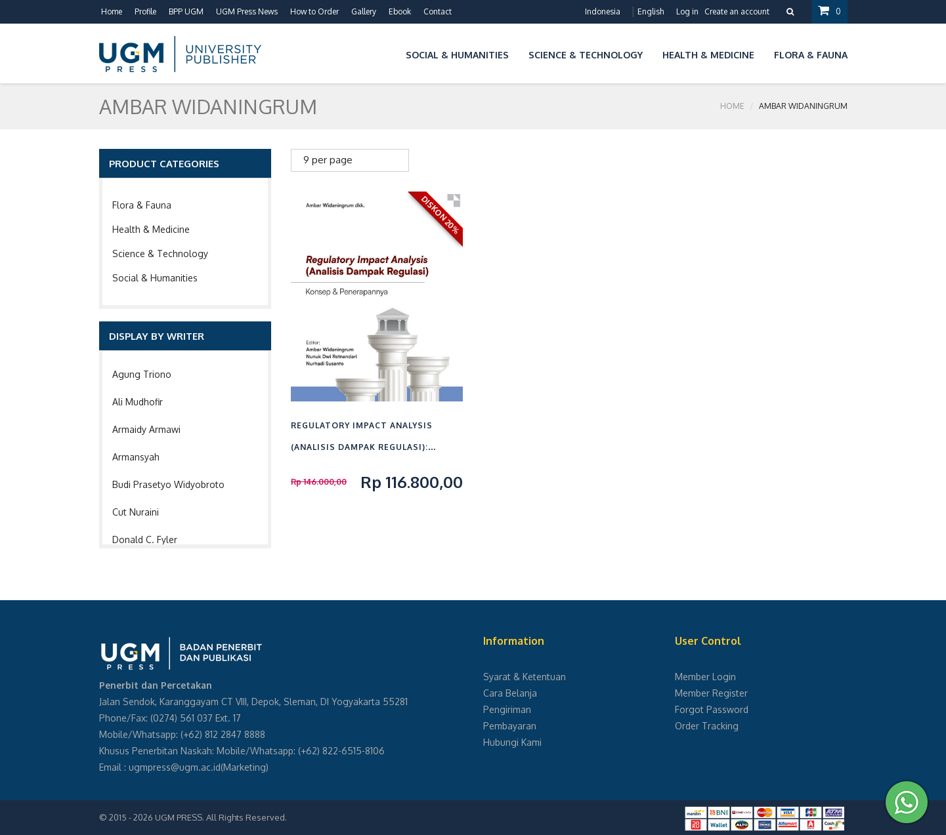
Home (111, 11)
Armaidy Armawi (146, 429)
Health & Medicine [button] (708, 54)
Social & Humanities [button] (457, 54)
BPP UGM (186, 11)
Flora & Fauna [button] (811, 54)
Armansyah (136, 456)
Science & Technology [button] (585, 54)
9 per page (328, 159)
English (650, 11)
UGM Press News (247, 11)
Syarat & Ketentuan (524, 676)
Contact (437, 11)
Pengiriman (507, 709)
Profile (145, 11)
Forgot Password (711, 709)
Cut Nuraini (135, 512)
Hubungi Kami (512, 742)
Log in (687, 11)
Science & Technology (160, 253)
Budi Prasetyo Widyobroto (168, 484)
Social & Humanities (155, 277)
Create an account (736, 11)
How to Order (314, 11)
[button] (386, 52)
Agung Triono (141, 374)
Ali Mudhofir (137, 401)
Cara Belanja (510, 693)
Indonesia (602, 11)
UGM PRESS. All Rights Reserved (220, 817)
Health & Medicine (151, 229)
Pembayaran (509, 725)
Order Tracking (707, 725)
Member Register (711, 693)
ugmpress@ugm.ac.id (175, 767)
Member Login (705, 676)
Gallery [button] (363, 11)
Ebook (400, 11)
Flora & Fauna (141, 205)
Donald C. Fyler (144, 539)
